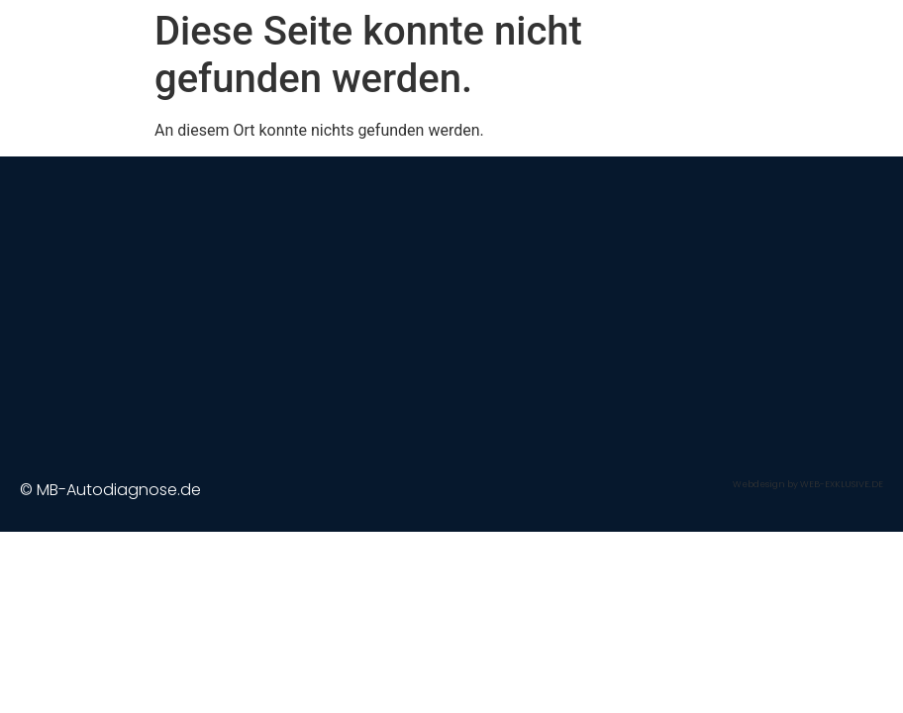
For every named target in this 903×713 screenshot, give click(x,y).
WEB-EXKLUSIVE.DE (841, 484)
